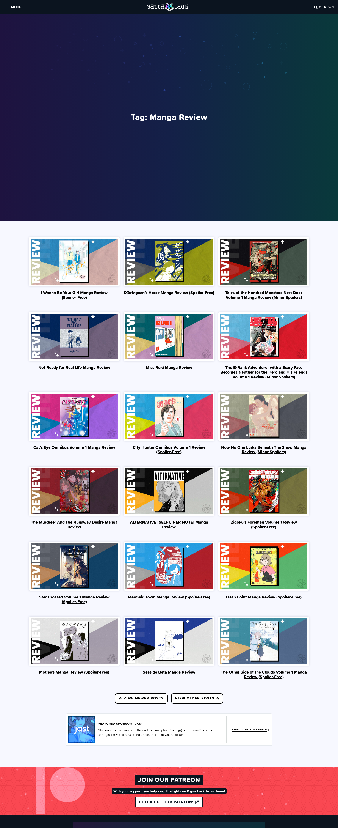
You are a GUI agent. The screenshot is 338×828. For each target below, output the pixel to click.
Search (324, 6)
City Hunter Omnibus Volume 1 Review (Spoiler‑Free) (169, 449)
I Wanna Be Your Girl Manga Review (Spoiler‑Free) (74, 295)
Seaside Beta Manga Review (169, 672)
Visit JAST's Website (251, 730)
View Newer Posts (141, 698)
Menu (13, 6)
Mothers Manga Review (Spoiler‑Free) (74, 672)
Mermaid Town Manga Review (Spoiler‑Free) (169, 597)
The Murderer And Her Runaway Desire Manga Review (74, 524)
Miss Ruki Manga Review (169, 367)
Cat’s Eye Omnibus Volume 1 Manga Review (74, 447)
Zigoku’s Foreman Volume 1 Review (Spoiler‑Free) (264, 524)
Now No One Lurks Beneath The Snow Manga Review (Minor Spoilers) (263, 449)
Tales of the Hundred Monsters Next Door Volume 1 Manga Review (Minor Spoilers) (263, 295)
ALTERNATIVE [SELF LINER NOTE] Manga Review (169, 524)
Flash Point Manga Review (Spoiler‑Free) (264, 597)
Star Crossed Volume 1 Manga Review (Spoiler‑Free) (74, 599)
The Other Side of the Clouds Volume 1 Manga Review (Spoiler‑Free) (264, 674)
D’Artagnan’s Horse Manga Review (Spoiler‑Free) (169, 293)
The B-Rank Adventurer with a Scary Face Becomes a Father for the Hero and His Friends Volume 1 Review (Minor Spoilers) (263, 372)
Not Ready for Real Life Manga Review (74, 367)
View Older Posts (197, 698)
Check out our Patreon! (169, 801)
